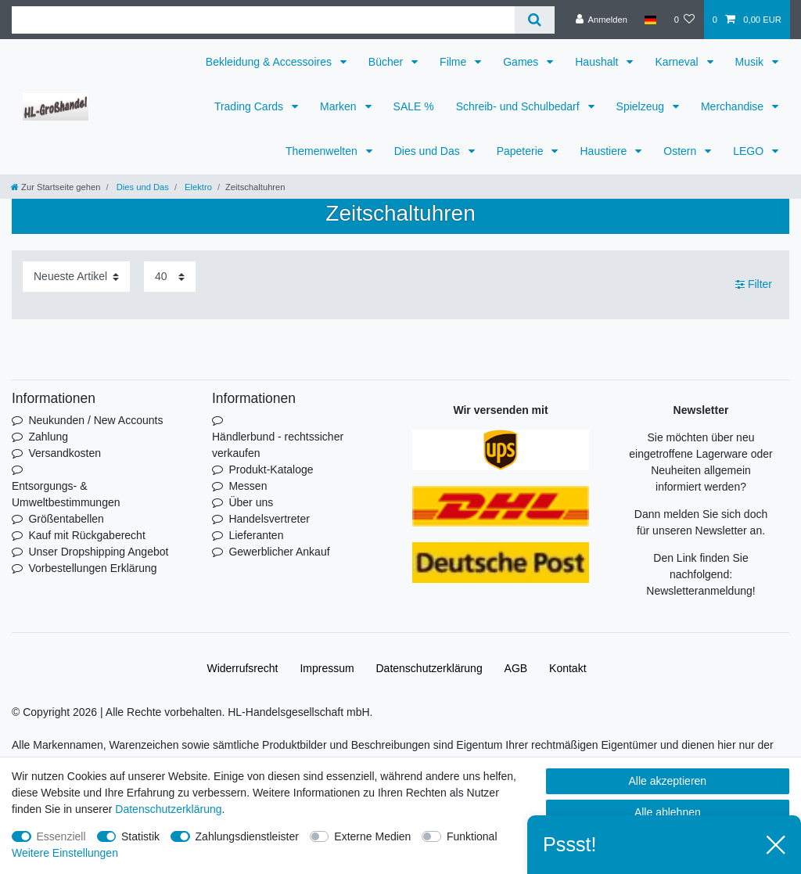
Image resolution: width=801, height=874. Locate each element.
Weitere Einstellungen (65, 853)
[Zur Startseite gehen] (55, 187)
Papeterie (522, 151)
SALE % (413, 106)
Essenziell (61, 836)
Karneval (678, 62)
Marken (340, 106)
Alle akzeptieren (668, 781)
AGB (516, 668)
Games (522, 62)
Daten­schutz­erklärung (429, 668)
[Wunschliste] (684, 19)
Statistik (140, 836)
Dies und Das (428, 151)
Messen (247, 486)
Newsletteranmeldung (699, 590)
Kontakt (567, 668)
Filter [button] (753, 285)
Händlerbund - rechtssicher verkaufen (277, 444)
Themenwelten (323, 151)
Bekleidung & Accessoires (270, 62)
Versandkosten (64, 453)
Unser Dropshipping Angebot (98, 551)
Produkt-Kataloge (270, 469)
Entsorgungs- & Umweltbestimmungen (66, 494)
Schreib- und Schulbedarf (519, 106)
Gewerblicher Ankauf (278, 551)
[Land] (650, 19)
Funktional (472, 836)
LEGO (750, 151)
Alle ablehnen (667, 812)
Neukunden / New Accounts (95, 420)
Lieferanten (255, 535)
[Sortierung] (76, 276)
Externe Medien (372, 836)
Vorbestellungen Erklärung (92, 568)
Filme (454, 62)
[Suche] (535, 20)
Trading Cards (250, 106)
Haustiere (605, 151)
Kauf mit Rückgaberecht (86, 535)
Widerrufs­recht (242, 668)
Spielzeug (641, 106)
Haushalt (598, 62)
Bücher (387, 62)
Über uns (250, 502)
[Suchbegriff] (263, 20)
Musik (751, 62)
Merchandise (734, 106)
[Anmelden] (601, 19)
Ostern (681, 151)
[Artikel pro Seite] (170, 276)
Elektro (197, 187)
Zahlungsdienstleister (247, 836)
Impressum (327, 668)
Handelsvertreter (269, 519)
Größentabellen (66, 519)
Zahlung (48, 436)
